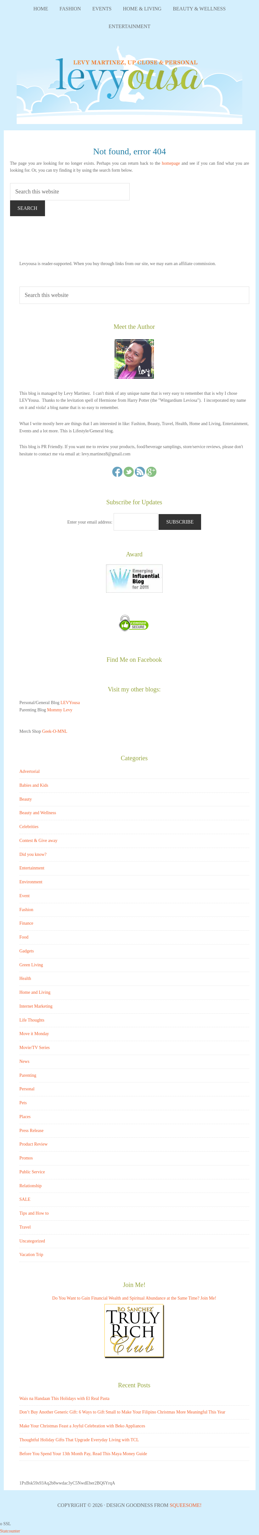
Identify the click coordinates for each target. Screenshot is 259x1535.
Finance (26, 923)
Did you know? (33, 854)
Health (25, 978)
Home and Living (35, 992)
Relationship (31, 1185)
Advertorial (30, 771)
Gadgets (27, 951)
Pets (23, 1102)
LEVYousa (130, 83)
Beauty (26, 799)
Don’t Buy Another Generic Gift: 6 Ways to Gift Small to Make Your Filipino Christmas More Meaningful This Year (123, 1412)
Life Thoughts (32, 1020)
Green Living (31, 965)
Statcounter (10, 1531)
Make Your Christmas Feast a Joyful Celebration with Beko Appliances (82, 1426)
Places (25, 1116)
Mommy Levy (59, 710)
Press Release (32, 1130)
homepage (171, 163)
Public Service (32, 1172)
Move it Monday (34, 1033)
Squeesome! (185, 1505)
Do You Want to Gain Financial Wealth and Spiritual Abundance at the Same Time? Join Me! (134, 1298)
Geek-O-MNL (54, 731)
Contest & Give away (39, 840)
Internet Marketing (36, 1006)
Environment (31, 882)
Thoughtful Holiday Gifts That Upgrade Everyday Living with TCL (79, 1439)
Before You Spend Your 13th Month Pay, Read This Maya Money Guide (83, 1453)
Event (25, 895)
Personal (27, 1089)
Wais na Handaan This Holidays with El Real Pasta (65, 1398)
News (25, 1061)
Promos (26, 1158)
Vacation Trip (31, 1254)
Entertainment (32, 868)
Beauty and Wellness (38, 812)
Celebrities (29, 826)
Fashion (26, 909)
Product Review (34, 1144)
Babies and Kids (34, 785)
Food (24, 937)
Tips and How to (34, 1213)
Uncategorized (32, 1241)
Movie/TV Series (35, 1047)
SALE (25, 1199)
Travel (25, 1227)
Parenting (28, 1075)
